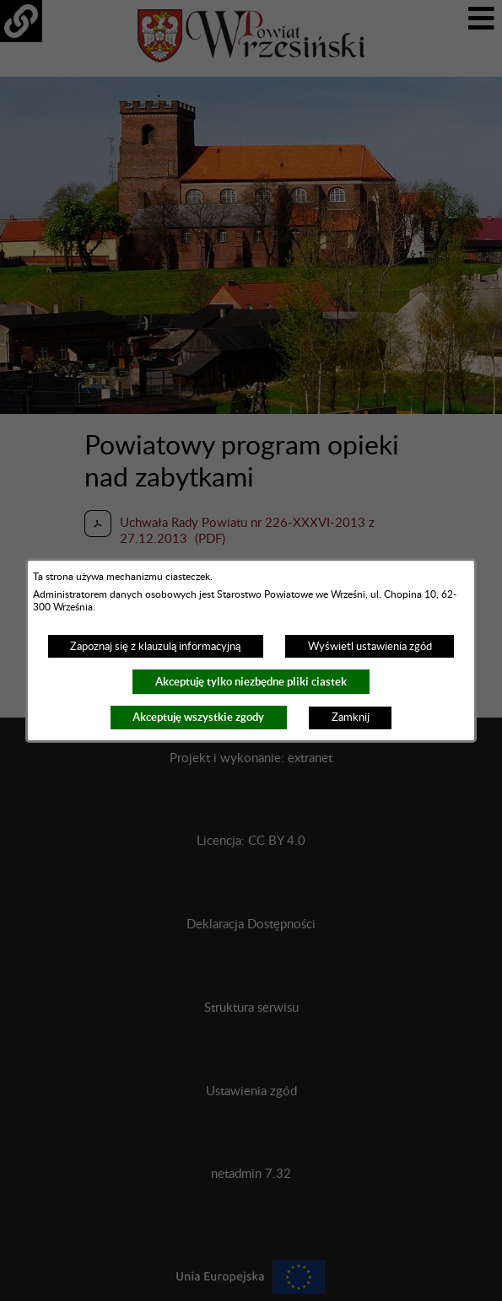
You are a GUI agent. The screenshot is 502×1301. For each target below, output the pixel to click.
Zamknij (351, 717)
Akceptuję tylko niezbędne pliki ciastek (251, 681)
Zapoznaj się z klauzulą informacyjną (155, 647)
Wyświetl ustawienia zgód (370, 647)
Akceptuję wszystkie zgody (198, 717)
